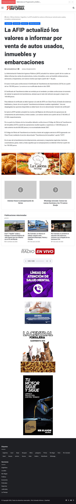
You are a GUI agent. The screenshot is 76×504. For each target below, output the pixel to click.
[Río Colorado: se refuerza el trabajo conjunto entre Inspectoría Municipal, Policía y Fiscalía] (38, 226)
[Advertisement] (38, 26)
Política (3, 477)
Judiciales (4, 489)
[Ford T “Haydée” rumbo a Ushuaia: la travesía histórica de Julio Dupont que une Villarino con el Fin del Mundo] (15, 226)
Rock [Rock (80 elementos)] (59, 453)
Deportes (4, 486)
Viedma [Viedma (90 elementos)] (36, 456)
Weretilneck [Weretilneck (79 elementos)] (44, 456)
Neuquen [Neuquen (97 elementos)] (24, 453)
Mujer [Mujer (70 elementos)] (17, 453)
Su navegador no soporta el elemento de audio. (38, 261)
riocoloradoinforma (11, 69)
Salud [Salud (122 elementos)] (4, 456)
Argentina (4, 467)
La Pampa (4, 492)
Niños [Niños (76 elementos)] (31, 453)
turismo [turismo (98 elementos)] (17, 456)
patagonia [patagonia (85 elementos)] (38, 453)
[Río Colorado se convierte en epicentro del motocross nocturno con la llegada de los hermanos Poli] (61, 226)
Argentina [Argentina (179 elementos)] (5, 453)
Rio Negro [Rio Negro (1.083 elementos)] (52, 453)
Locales (3, 470)
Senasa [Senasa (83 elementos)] (10, 456)
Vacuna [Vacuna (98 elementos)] (24, 456)
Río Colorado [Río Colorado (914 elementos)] (66, 453)
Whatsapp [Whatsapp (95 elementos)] (52, 456)
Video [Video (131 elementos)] (30, 456)
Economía (4, 480)
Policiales (4, 483)
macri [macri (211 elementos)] (11, 453)
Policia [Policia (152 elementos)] (45, 453)
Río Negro (4, 474)
